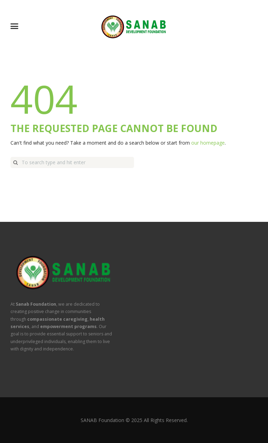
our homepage (208, 142)
